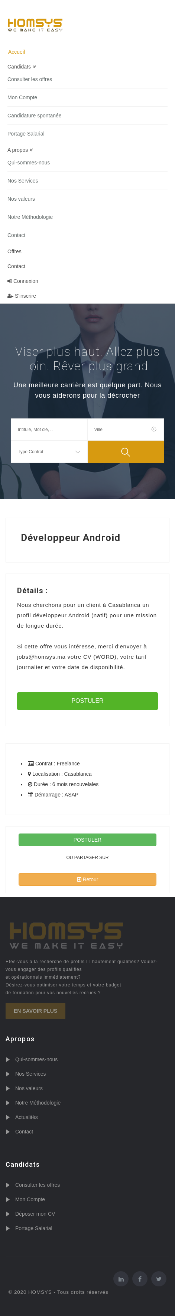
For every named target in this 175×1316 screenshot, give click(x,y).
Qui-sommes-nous (28, 163)
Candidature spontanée (34, 115)
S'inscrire (21, 296)
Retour (87, 879)
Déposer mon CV (35, 1214)
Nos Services (22, 181)
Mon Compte (22, 97)
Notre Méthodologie (30, 217)
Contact (16, 235)
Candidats (21, 67)
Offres (14, 251)
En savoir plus (35, 1011)
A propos (20, 150)
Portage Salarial (26, 134)
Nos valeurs (21, 199)
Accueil (16, 52)
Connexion (22, 281)
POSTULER (87, 701)
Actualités (26, 1117)
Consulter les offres (29, 79)
